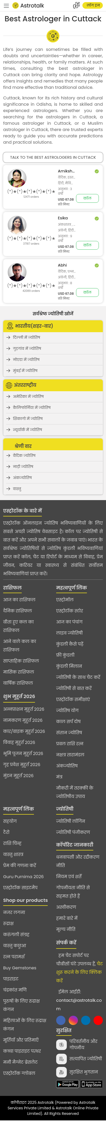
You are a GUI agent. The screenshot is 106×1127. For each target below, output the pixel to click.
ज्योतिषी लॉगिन (70, 821)
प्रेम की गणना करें (19, 866)
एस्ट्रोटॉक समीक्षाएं (73, 699)
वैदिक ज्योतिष (24, 455)
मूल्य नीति (66, 929)
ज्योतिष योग (67, 711)
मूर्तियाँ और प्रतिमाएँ (21, 1040)
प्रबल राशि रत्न (69, 744)
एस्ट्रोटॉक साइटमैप (20, 888)
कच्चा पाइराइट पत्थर (22, 1051)
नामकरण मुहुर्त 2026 (22, 720)
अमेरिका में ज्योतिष (28, 396)
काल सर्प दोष (68, 722)
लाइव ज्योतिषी (69, 633)
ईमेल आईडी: (79, 1000)
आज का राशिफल (19, 600)
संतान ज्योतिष (69, 733)
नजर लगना (14, 913)
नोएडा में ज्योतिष (26, 359)
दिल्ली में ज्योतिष (26, 337)
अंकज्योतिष (22, 477)
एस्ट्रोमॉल (65, 600)
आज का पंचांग (69, 622)
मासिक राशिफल (18, 672)
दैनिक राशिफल (17, 611)
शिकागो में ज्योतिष (28, 418)
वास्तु (17, 488)
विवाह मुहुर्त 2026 (19, 742)
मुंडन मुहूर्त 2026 (18, 776)
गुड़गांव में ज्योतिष (27, 348)
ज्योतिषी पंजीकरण (73, 832)
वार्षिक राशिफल (18, 683)
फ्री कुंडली (65, 655)
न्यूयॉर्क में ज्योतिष (27, 429)
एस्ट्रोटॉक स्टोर (69, 611)
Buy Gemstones (19, 968)
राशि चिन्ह (12, 843)
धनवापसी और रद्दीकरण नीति (77, 861)
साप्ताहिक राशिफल (21, 661)
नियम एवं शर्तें (69, 877)
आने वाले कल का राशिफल (19, 646)
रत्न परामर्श (14, 957)
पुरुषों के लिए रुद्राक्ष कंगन (21, 1005)
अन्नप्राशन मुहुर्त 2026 (23, 709)
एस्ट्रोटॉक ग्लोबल (19, 1073)
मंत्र (59, 777)
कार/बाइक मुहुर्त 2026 (24, 731)
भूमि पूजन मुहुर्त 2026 (23, 754)
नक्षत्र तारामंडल (70, 755)
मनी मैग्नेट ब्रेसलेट (20, 1062)
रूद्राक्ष (8, 924)
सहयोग (10, 821)
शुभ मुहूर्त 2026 (19, 696)
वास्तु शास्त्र (13, 855)
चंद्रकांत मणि (14, 990)
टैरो (6, 832)
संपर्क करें (66, 942)
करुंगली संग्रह (16, 935)
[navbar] (6, 5)
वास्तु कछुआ (14, 946)
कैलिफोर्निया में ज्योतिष (32, 407)
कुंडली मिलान (69, 666)
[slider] (31, 191)
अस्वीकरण (66, 907)
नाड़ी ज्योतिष (23, 466)
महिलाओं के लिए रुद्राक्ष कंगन (24, 1025)
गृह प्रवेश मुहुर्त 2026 (21, 765)
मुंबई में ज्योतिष (25, 370)
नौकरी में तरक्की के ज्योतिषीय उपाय (74, 792)
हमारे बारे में (67, 918)
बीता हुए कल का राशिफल (18, 626)
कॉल (87, 198)
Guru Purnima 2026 (23, 877)
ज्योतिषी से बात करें (74, 688)
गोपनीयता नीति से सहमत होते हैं (73, 892)
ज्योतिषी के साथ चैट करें (78, 677)
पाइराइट (10, 979)
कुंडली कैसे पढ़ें (69, 644)
